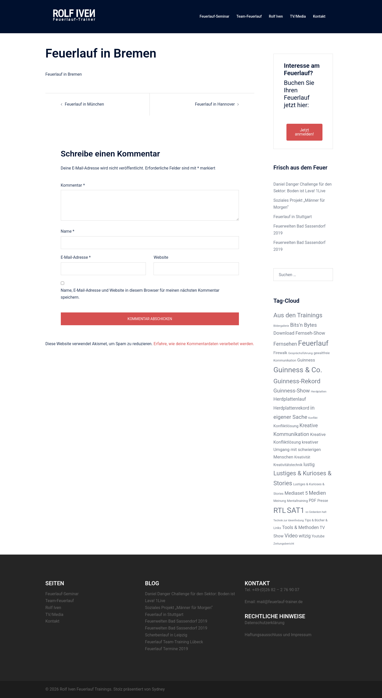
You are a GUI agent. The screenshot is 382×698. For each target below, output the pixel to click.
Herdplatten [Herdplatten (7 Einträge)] (319, 391)
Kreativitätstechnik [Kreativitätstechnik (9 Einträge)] (288, 465)
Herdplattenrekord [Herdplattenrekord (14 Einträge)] (291, 408)
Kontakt (319, 16)
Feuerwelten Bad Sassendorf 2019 (176, 621)
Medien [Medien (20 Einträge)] (317, 493)
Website (161, 257)
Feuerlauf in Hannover (215, 104)
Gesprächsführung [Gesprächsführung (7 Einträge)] (300, 353)
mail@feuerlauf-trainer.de (280, 601)
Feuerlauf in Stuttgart (292, 216)
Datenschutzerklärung (265, 622)
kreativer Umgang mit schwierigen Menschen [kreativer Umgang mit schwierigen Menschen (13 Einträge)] (297, 449)
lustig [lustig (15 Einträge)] (309, 464)
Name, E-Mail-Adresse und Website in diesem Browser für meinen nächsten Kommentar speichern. (140, 294)
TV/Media (298, 16)
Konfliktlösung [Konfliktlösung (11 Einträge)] (285, 426)
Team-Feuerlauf (249, 16)
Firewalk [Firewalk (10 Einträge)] (280, 353)
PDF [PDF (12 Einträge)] (312, 500)
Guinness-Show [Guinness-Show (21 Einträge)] (291, 391)
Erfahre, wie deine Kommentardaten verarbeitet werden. (204, 343)
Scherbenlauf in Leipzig (166, 635)
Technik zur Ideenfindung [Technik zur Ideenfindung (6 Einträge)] (288, 520)
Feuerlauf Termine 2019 (166, 648)
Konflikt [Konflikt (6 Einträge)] (312, 418)
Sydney (158, 689)
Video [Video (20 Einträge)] (291, 536)
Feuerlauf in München (84, 104)
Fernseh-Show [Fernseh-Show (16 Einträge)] (310, 333)
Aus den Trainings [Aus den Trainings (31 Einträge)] (297, 315)
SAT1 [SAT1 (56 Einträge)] (296, 510)
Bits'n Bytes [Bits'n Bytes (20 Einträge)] (303, 325)
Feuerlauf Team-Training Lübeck (174, 641)
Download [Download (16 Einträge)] (283, 333)
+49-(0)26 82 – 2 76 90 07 (275, 589)
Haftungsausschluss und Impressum (278, 634)
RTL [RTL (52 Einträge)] (279, 510)
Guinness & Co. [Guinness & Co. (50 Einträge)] (297, 370)
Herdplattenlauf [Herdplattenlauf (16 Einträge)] (289, 399)
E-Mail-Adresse (76, 257)
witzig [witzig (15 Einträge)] (305, 535)
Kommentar (73, 185)
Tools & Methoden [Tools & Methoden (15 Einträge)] (300, 527)
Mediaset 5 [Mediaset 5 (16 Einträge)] (296, 493)
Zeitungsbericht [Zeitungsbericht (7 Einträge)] (283, 543)
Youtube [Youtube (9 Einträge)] (318, 536)
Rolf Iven (276, 16)
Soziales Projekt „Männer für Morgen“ (179, 607)
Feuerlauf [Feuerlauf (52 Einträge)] (313, 343)
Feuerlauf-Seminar (214, 16)
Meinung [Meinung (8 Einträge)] (279, 501)
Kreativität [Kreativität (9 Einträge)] (302, 457)
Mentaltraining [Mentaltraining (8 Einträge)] (297, 501)
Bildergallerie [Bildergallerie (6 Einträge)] (281, 326)
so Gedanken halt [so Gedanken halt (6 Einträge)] (315, 512)
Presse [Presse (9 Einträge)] (322, 501)
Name (68, 231)
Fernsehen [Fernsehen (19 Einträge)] (285, 344)
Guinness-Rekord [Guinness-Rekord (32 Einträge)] (296, 381)
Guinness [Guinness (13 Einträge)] (306, 360)
